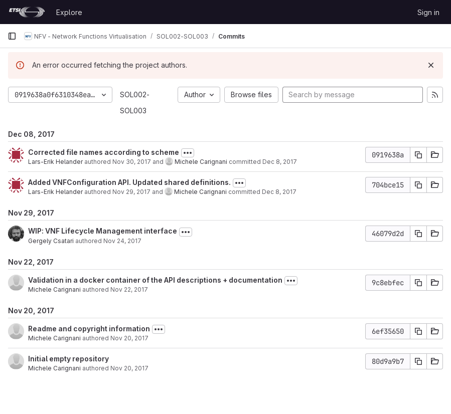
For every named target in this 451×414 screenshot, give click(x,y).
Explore (69, 12)
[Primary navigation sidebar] (12, 36)
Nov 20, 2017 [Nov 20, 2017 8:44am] (129, 368)
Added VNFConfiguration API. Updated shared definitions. (129, 182)
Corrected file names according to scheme (103, 152)
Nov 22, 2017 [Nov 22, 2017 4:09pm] (129, 289)
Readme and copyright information (89, 328)
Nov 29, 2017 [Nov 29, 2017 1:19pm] (131, 191)
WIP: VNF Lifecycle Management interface (102, 231)
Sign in (428, 12)
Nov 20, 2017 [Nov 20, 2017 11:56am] (129, 338)
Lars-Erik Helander (55, 161)
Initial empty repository (68, 358)
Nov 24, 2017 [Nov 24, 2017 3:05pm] (122, 241)
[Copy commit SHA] (418, 155)
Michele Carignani (201, 161)
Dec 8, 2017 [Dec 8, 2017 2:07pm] (279, 191)
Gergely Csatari (51, 241)
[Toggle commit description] (187, 152)
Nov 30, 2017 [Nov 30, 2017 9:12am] (131, 161)
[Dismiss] (431, 65)
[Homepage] (27, 12)
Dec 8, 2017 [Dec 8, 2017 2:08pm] (279, 161)
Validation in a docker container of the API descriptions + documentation (155, 280)
